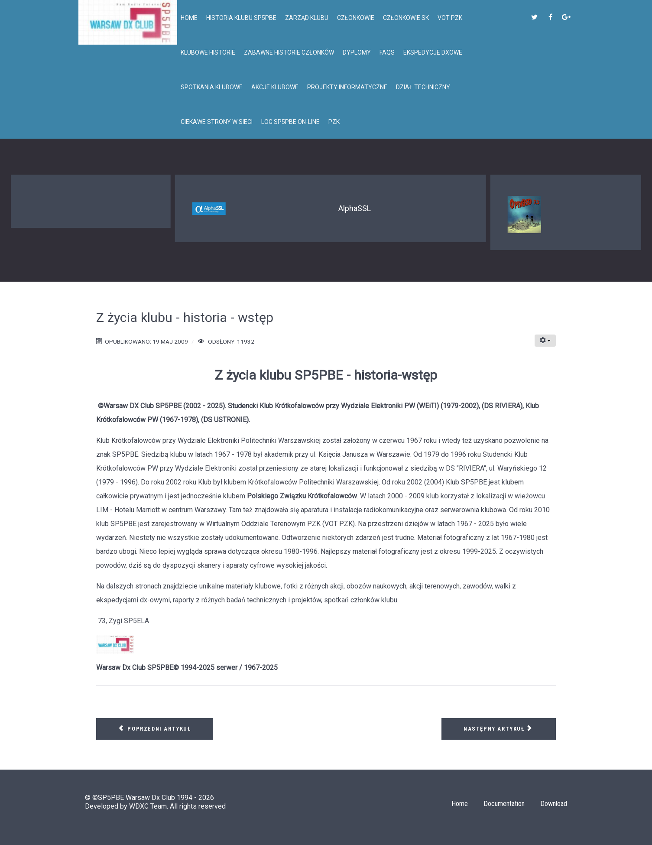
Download (553, 804)
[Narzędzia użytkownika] (545, 341)
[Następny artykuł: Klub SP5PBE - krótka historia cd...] (498, 729)
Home (459, 804)
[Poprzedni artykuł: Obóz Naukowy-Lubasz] (154, 729)
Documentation (504, 804)
